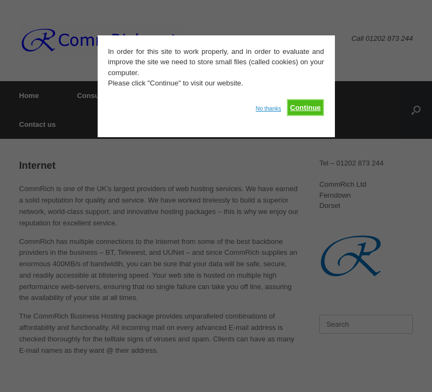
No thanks (268, 109)
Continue (305, 107)
